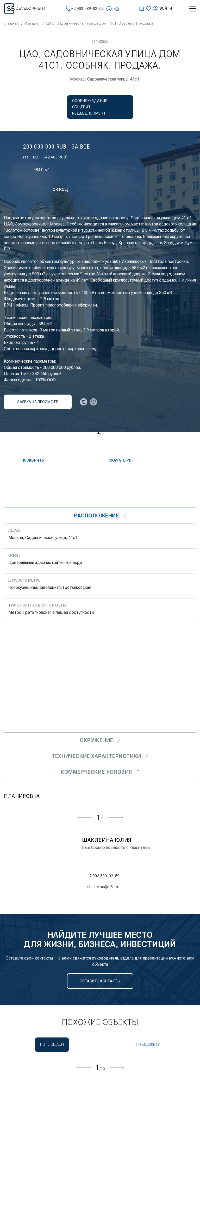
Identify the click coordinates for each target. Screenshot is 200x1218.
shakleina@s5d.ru (101, 887)
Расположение (100, 516)
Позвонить (28, 460)
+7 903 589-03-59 (85, 8)
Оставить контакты (100, 981)
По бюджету (148, 1044)
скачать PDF (117, 460)
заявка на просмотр (37, 402)
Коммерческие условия (100, 772)
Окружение (100, 740)
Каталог (32, 23)
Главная (11, 23)
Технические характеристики (100, 756)
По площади (52, 1044)
